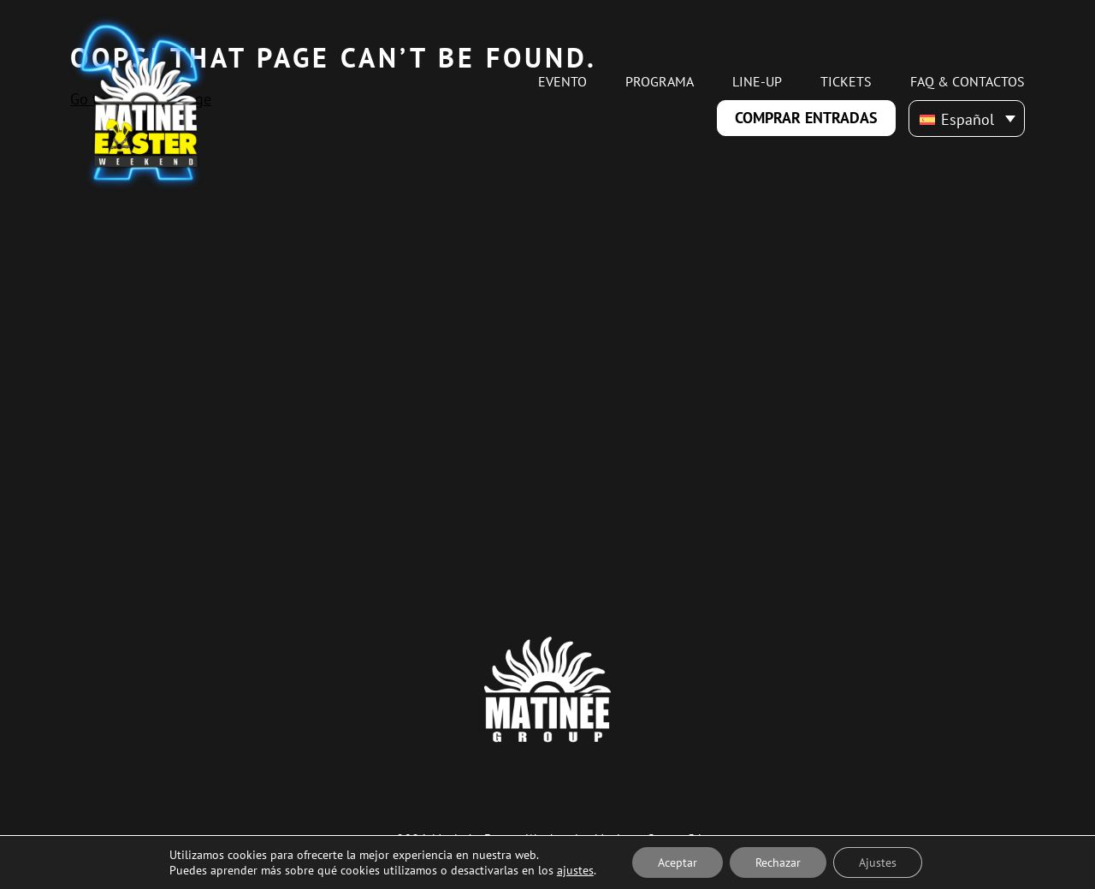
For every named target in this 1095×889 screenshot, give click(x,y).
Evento (562, 81)
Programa (659, 81)
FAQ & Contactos (967, 81)
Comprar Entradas (806, 117)
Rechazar (778, 862)
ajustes (575, 870)
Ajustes (878, 862)
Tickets (846, 81)
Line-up (757, 81)
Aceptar (677, 862)
